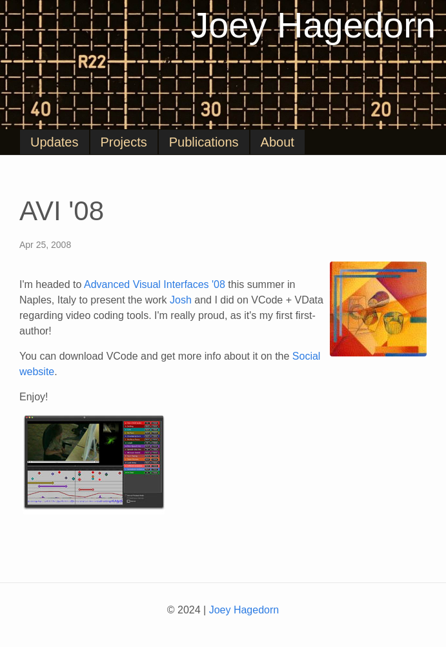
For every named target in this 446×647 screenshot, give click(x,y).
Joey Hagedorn (313, 25)
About (277, 142)
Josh (181, 299)
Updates (54, 142)
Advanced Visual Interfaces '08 (154, 284)
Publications (204, 142)
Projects (124, 142)
